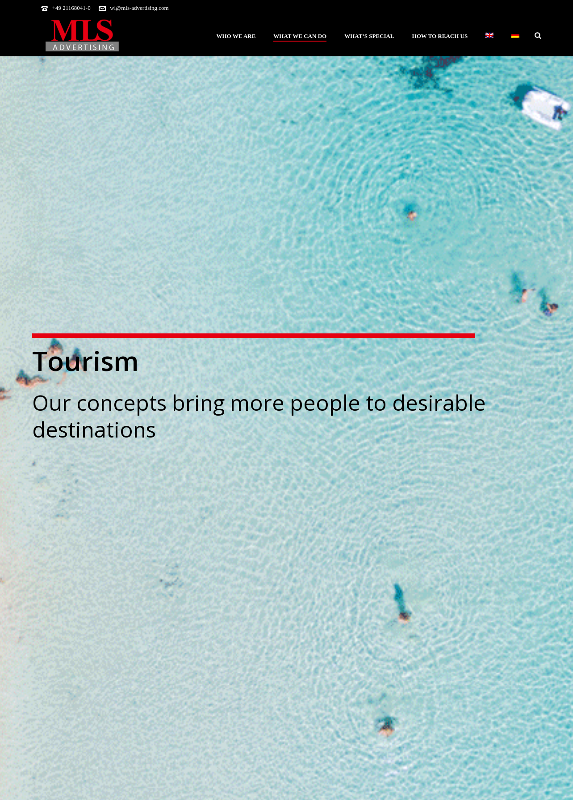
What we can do (299, 36)
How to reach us (440, 36)
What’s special (369, 36)
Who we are (235, 36)
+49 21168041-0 (71, 7)
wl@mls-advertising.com (139, 7)
